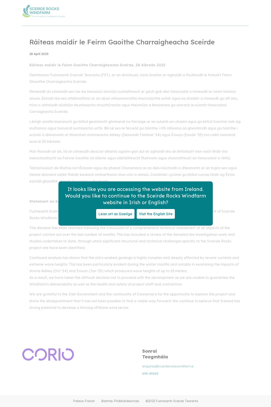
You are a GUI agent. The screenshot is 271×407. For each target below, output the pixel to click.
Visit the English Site (156, 214)
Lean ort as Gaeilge (115, 214)
